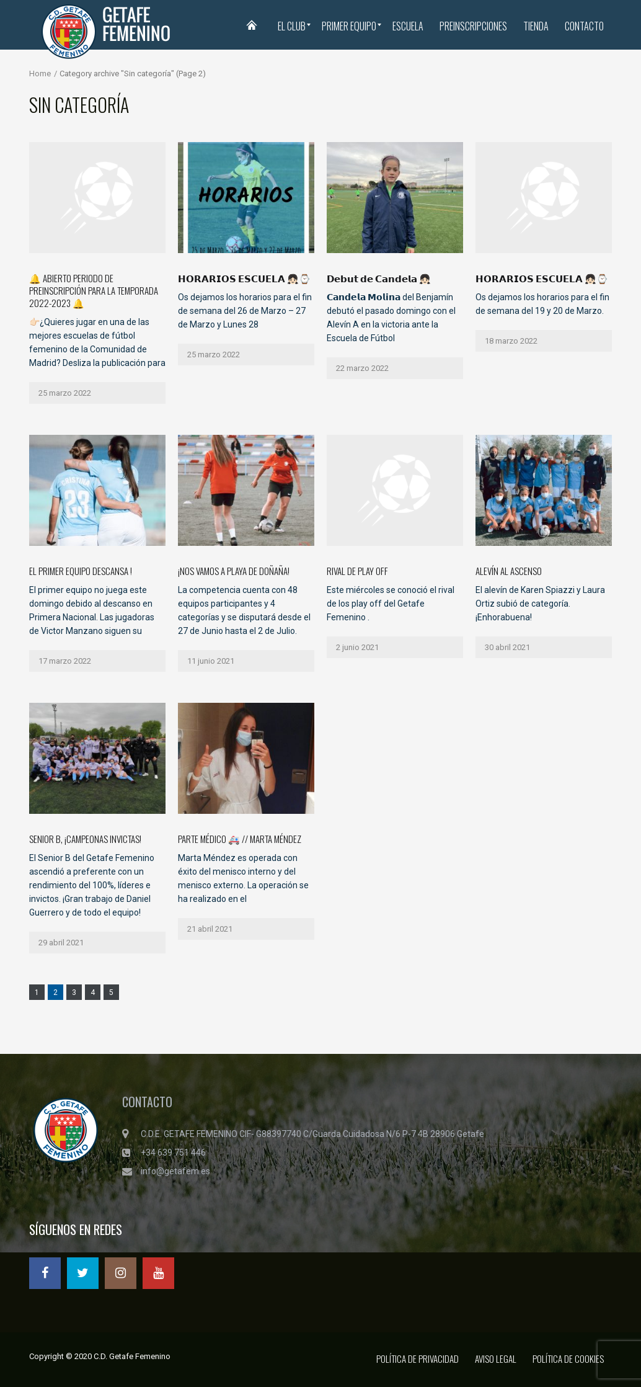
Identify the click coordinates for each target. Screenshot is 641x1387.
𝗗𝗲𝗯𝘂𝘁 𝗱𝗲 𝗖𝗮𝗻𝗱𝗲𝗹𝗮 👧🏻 (379, 278)
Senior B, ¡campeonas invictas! (85, 838)
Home (40, 73)
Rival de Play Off (357, 571)
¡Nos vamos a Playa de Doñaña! (234, 571)
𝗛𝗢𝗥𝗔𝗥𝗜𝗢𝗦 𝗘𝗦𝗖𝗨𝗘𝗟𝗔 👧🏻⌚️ (244, 278)
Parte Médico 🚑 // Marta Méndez (239, 838)
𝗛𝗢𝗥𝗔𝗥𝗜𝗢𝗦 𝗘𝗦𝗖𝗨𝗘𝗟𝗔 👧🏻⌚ (541, 278)
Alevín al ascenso (508, 571)
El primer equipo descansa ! (80, 571)
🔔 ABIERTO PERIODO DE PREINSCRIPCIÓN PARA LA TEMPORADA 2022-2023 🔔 (93, 290)
